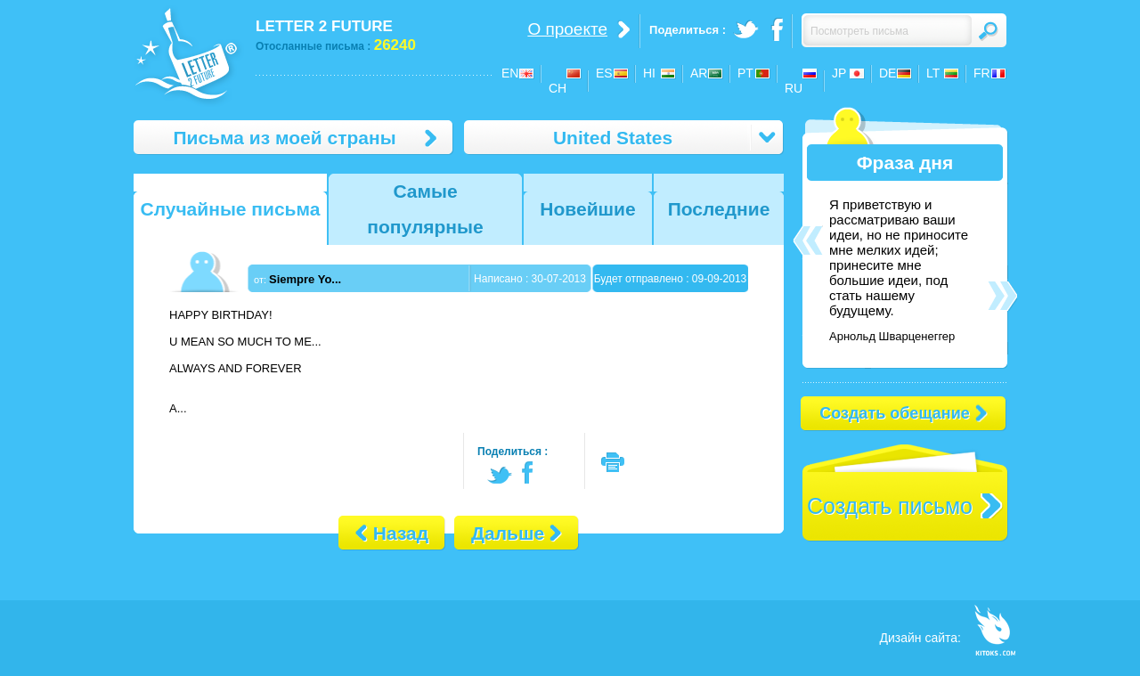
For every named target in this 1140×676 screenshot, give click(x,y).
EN (509, 73)
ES (604, 73)
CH (557, 88)
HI (649, 73)
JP (839, 73)
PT (745, 73)
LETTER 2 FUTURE (324, 26)
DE (887, 73)
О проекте (567, 29)
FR (981, 73)
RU (793, 88)
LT (933, 73)
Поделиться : (512, 451)
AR (698, 73)
